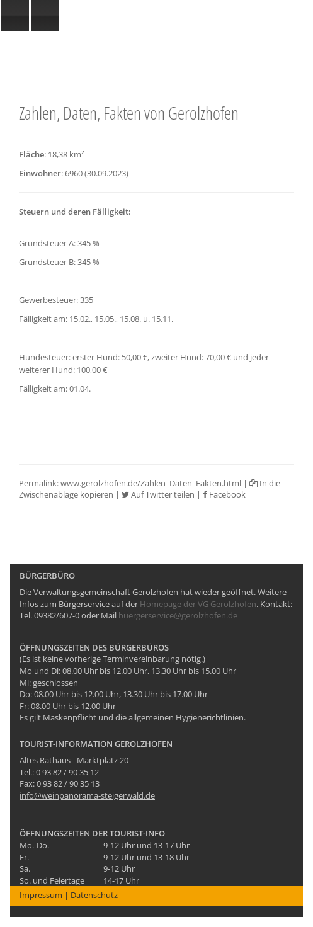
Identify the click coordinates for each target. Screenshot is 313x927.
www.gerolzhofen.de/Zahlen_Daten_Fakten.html (150, 483)
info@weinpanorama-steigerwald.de (87, 795)
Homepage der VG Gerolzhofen (198, 604)
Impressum (41, 895)
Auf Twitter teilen (158, 494)
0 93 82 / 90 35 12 (67, 772)
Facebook (224, 494)
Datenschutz (94, 895)
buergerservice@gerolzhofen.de (177, 615)
